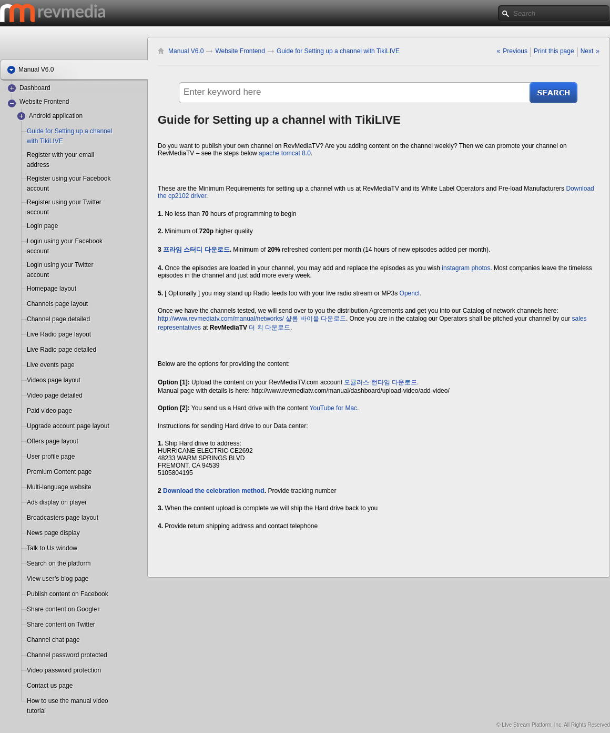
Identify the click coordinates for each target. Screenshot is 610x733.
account (38, 188)
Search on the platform (58, 563)
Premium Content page (59, 472)
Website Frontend (44, 101)
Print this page (554, 51)
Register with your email (60, 155)
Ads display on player (57, 502)
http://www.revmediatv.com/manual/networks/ (221, 318)
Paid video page (49, 410)
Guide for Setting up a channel (69, 131)
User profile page (51, 456)
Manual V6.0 (186, 51)
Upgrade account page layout (68, 426)
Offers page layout (52, 441)
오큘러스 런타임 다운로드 (380, 382)
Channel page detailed (58, 319)
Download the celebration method (214, 490)
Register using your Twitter (64, 202)
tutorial (36, 711)
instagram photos (466, 268)
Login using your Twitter (60, 265)
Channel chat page (53, 639)
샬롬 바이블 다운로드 (316, 318)
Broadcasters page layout (62, 517)
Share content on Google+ (63, 609)
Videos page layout (53, 380)
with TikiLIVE (45, 141)
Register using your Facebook (68, 178)
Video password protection (64, 670)
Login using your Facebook (65, 241)
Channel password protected (67, 655)
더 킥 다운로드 (269, 327)
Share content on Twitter (61, 624)
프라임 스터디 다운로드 (196, 249)
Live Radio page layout (59, 334)
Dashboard (34, 88)
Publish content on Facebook (67, 594)
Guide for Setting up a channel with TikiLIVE (338, 51)
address (38, 165)
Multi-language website (59, 487)
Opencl (410, 293)
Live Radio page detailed (61, 349)
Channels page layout (57, 304)
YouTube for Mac (334, 408)
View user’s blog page (57, 578)
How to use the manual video (67, 701)
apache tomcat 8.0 (285, 153)
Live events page (51, 365)
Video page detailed (55, 395)
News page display (53, 533)
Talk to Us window (52, 548)
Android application (56, 116)
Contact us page (50, 685)
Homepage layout (51, 288)
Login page (42, 226)
